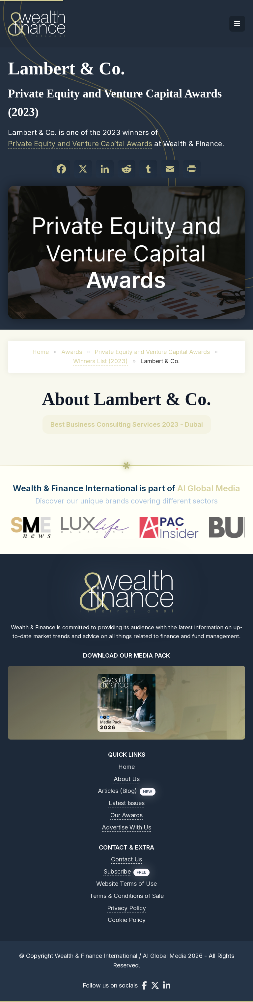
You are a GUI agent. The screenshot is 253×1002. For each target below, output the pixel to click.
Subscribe (117, 871)
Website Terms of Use (126, 883)
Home (40, 351)
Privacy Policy (126, 908)
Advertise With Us (126, 827)
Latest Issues (127, 802)
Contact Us (126, 859)
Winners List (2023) (100, 361)
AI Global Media (208, 488)
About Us (127, 778)
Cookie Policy (127, 919)
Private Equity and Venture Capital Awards (80, 143)
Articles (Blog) (117, 790)
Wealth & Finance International (96, 955)
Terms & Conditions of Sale (127, 895)
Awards (71, 351)
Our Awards (126, 815)
